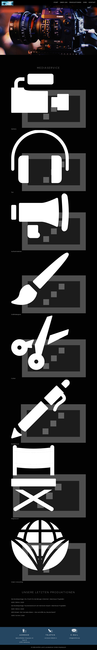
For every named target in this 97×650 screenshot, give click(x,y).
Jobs (85, 2)
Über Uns (64, 2)
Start (56, 2)
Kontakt (92, 2)
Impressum (62, 647)
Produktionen (75, 2)
